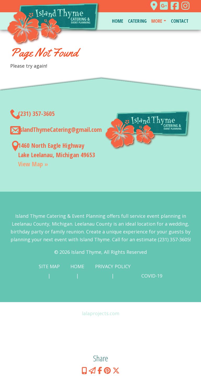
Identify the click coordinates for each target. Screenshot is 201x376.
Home (117, 21)
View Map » (33, 164)
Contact (179, 21)
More (156, 21)
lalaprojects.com (100, 313)
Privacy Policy (113, 266)
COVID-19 (151, 276)
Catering (137, 21)
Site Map (49, 266)
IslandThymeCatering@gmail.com (60, 129)
